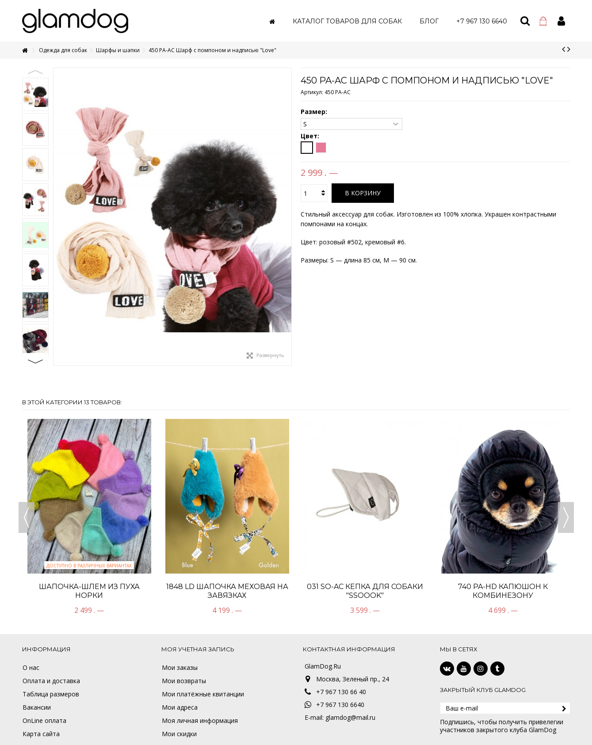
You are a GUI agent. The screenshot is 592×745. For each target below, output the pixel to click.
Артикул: (312, 92)
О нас (31, 668)
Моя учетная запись (197, 649)
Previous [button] (35, 72)
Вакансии (37, 707)
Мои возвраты (184, 681)
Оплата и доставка (51, 681)
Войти (561, 21)
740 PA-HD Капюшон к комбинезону (503, 591)
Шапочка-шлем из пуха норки (89, 591)
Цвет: (311, 136)
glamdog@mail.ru (350, 717)
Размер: (315, 112)
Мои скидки (179, 734)
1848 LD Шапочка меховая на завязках (227, 591)
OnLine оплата (44, 721)
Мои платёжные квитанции (203, 694)
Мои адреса (180, 707)
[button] (347, 21)
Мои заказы (180, 668)
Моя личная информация (200, 721)
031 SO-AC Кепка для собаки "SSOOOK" (365, 591)
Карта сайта (41, 734)
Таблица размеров (51, 694)
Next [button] (35, 361)
